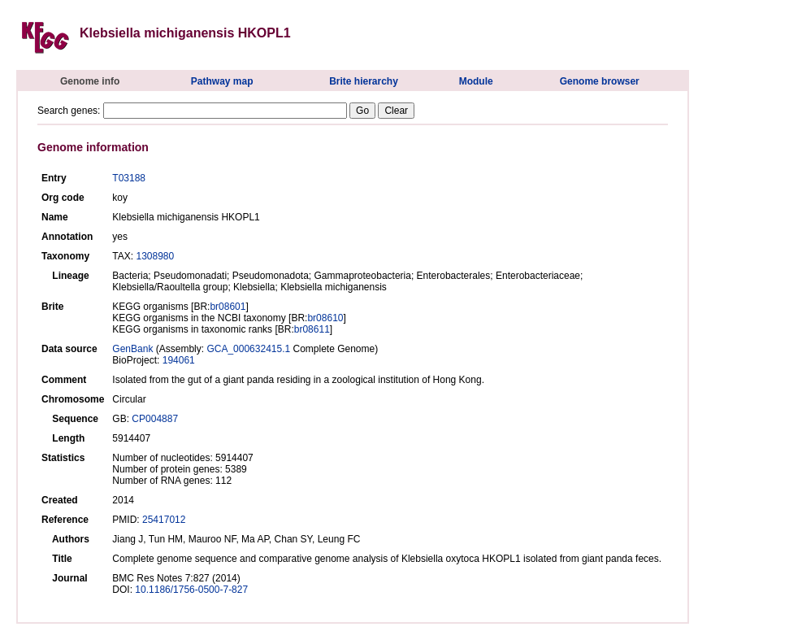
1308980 (155, 256)
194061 (179, 360)
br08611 (312, 329)
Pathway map (222, 81)
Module (476, 81)
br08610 (325, 318)
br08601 (227, 306)
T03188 (128, 178)
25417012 (163, 519)
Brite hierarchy (363, 81)
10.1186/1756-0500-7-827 (191, 589)
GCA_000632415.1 (248, 349)
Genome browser (599, 81)
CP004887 (155, 418)
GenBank (132, 349)
